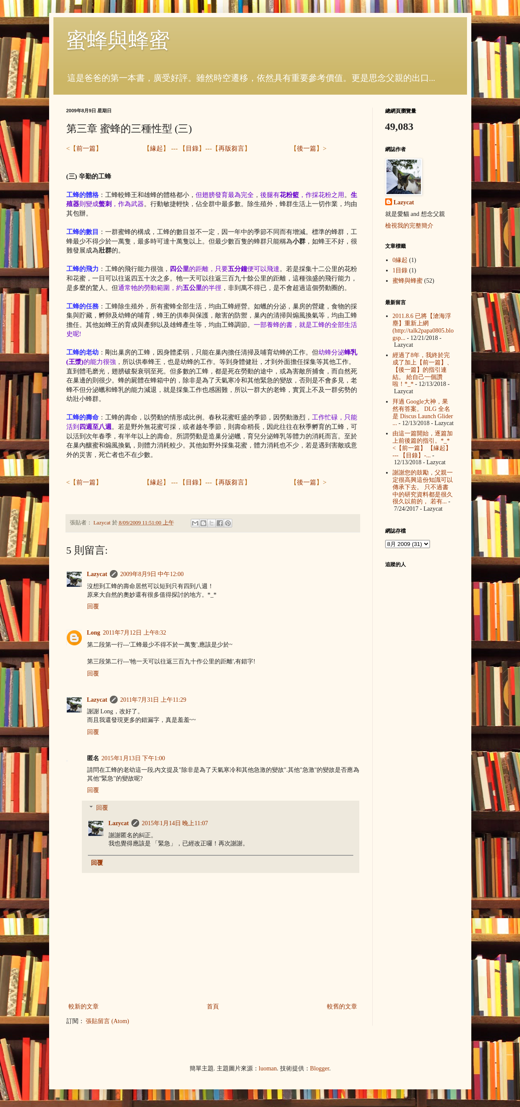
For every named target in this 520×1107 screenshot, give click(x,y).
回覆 (93, 606)
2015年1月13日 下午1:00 (133, 758)
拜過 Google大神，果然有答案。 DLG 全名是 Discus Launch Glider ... (422, 412)
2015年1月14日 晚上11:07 (175, 823)
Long (93, 632)
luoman (268, 1068)
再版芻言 (231, 148)
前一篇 (86, 148)
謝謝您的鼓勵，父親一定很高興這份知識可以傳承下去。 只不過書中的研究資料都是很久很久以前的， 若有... (422, 487)
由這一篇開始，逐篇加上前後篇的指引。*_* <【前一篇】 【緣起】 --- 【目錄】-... (422, 444)
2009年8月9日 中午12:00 (152, 574)
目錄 (192, 148)
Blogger (319, 1068)
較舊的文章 (342, 1006)
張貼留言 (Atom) (107, 1021)
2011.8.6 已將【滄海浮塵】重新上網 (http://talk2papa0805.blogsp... (423, 327)
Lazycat (97, 574)
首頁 (213, 1006)
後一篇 (306, 148)
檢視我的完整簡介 (409, 225)
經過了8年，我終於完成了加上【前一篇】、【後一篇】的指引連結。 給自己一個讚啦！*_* (422, 369)
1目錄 (400, 270)
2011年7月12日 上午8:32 (134, 632)
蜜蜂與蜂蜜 (118, 40)
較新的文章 (84, 1006)
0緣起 (400, 260)
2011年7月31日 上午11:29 (153, 700)
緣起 (156, 148)
